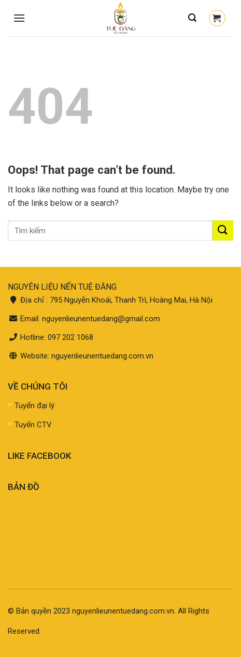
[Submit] (222, 230)
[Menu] (19, 18)
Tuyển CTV (33, 424)
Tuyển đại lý (34, 405)
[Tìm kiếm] (192, 18)
